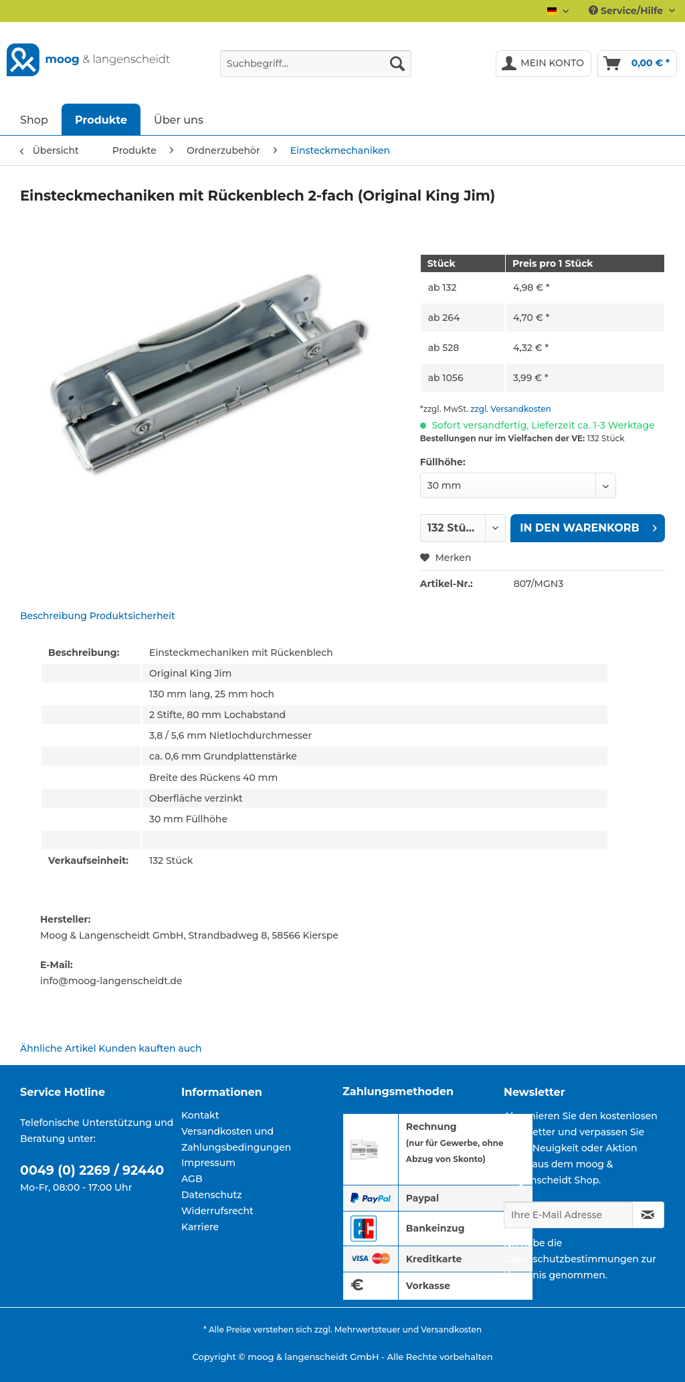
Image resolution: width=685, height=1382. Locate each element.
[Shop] (34, 119)
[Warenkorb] (637, 63)
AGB (192, 1179)
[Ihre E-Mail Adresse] (568, 1214)
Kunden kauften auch (149, 1048)
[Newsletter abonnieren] (648, 1214)
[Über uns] (178, 119)
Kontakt (200, 1115)
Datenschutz (211, 1195)
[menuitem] (316, 69)
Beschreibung (53, 616)
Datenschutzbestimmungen (571, 1259)
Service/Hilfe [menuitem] (627, 11)
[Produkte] (101, 119)
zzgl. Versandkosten (510, 409)
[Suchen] (397, 63)
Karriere (200, 1227)
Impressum (208, 1163)
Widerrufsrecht (217, 1211)
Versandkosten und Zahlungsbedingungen (236, 1139)
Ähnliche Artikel (58, 1048)
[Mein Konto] (543, 63)
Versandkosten (451, 1330)
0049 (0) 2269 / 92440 (92, 1170)
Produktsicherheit (132, 616)
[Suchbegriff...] (316, 63)
